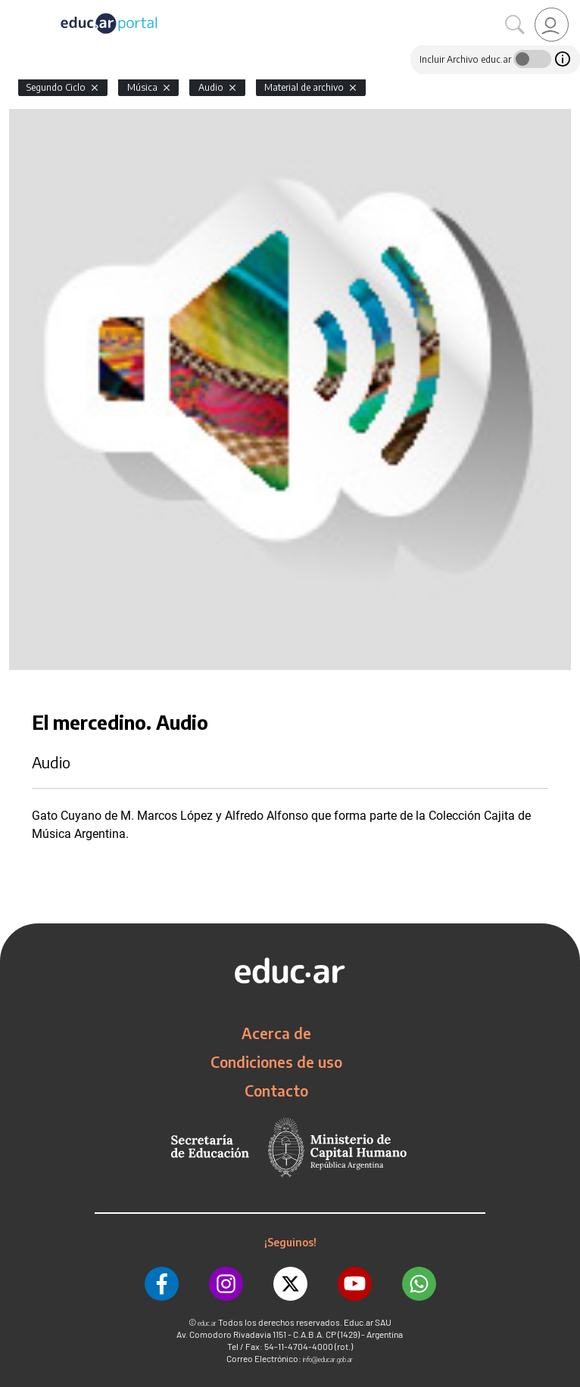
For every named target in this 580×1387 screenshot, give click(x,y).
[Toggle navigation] (13, 8)
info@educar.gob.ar (328, 1359)
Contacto (276, 1090)
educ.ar (207, 1323)
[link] (552, 25)
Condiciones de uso (276, 1062)
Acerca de (276, 1033)
